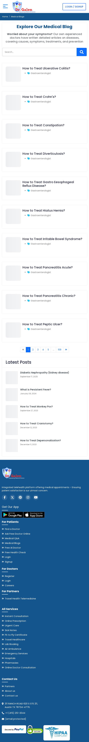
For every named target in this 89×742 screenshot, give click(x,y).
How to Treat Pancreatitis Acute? (47, 267)
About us (10, 690)
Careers (9, 585)
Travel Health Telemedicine (20, 598)
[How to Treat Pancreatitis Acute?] (13, 280)
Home (5, 16)
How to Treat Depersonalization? (40, 440)
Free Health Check (15, 552)
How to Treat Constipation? (43, 125)
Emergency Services (16, 653)
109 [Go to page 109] (59, 349)
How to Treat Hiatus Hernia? (43, 210)
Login (8, 557)
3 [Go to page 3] (38, 349)
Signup (9, 561)
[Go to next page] (66, 349)
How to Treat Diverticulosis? (43, 153)
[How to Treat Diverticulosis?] (13, 166)
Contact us (11, 695)
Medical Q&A (12, 538)
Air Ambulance (13, 648)
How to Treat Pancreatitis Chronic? (48, 296)
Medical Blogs (12, 543)
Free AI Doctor (13, 547)
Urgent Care (12, 625)
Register (9, 576)
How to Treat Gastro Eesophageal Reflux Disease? (48, 184)
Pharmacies (11, 662)
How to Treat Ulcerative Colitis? (46, 68)
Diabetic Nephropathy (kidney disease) (44, 372)
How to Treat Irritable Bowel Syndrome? (52, 239)
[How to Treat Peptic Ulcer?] (13, 336)
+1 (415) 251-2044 (15, 712)
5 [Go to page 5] (48, 349)
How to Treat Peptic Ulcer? (42, 324)
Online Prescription (15, 620)
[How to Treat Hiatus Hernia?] (13, 223)
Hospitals (10, 658)
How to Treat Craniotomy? (36, 423)
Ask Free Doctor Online (17, 533)
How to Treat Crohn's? (39, 97)
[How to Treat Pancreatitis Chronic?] (13, 308)
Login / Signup (74, 6)
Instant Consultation (16, 616)
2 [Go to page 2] (32, 349)
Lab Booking (11, 644)
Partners (10, 686)
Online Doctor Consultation (20, 667)
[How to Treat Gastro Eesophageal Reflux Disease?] (13, 194)
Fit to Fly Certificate (16, 634)
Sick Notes (11, 630)
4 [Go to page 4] (43, 349)
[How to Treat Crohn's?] (13, 109)
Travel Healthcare (15, 639)
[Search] (82, 52)
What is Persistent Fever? (35, 389)
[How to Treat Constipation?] (13, 137)
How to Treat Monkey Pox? (36, 406)
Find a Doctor (12, 529)
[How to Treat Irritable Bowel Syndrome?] (13, 251)
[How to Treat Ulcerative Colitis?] (13, 81)
